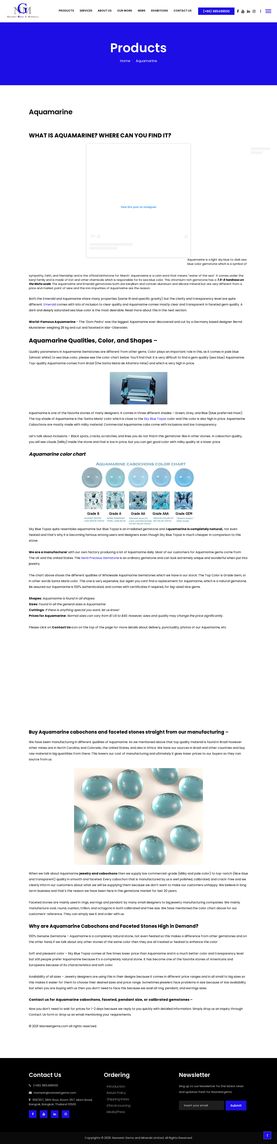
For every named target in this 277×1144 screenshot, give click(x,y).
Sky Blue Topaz (155, 419)
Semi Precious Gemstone (100, 558)
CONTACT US (183, 11)
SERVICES (86, 11)
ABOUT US (105, 11)
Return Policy (116, 1093)
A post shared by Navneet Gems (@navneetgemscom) (138, 264)
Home (125, 60)
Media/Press (116, 1112)
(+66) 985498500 (216, 11)
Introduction (116, 1086)
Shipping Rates (118, 1099)
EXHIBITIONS (159, 11)
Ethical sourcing (118, 1105)
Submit (236, 1106)
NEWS (141, 11)
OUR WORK (124, 11)
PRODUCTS (66, 11)
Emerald (49, 304)
